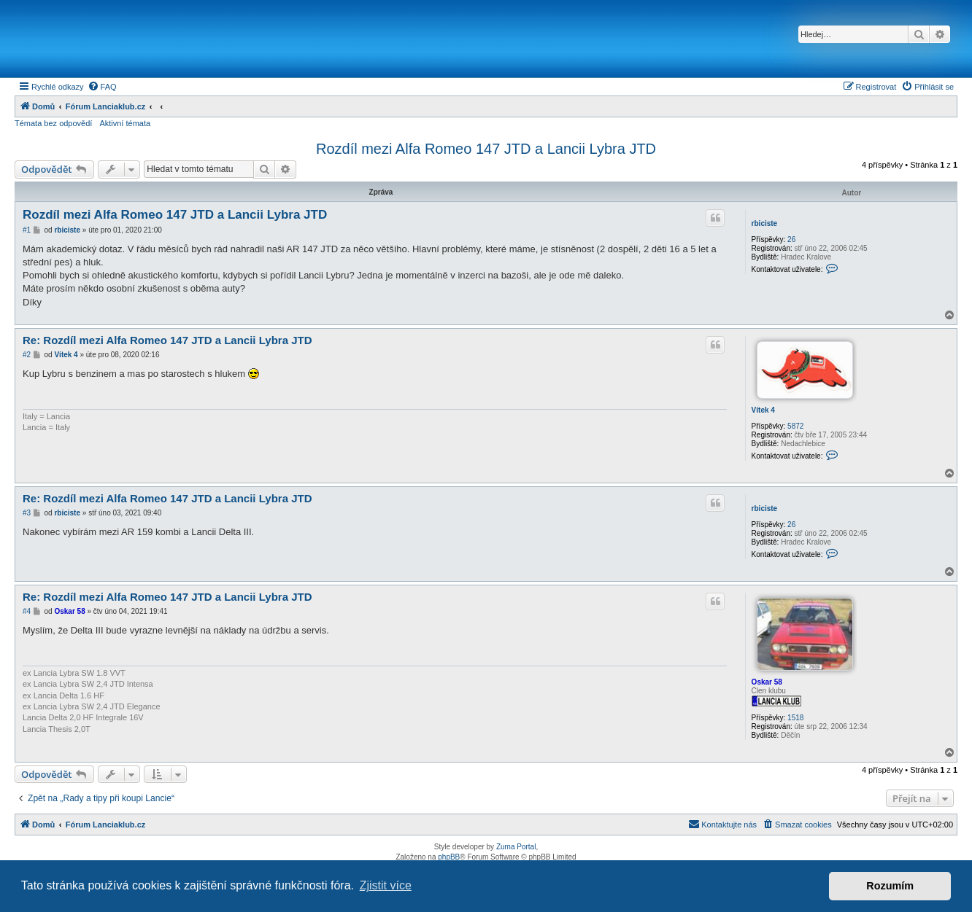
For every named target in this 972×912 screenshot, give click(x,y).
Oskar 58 (767, 682)
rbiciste (765, 223)
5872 (795, 426)
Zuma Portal (516, 847)
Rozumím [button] (890, 886)
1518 (795, 718)
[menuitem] (102, 87)
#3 (27, 513)
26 (791, 239)
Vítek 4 (763, 410)
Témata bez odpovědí (53, 123)
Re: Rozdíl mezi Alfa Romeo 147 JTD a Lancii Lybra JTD (167, 340)
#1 (27, 230)
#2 (27, 355)
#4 (27, 611)
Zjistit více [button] (386, 885)
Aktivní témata (124, 123)
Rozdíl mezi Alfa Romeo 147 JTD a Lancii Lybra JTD (486, 149)
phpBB (449, 857)
